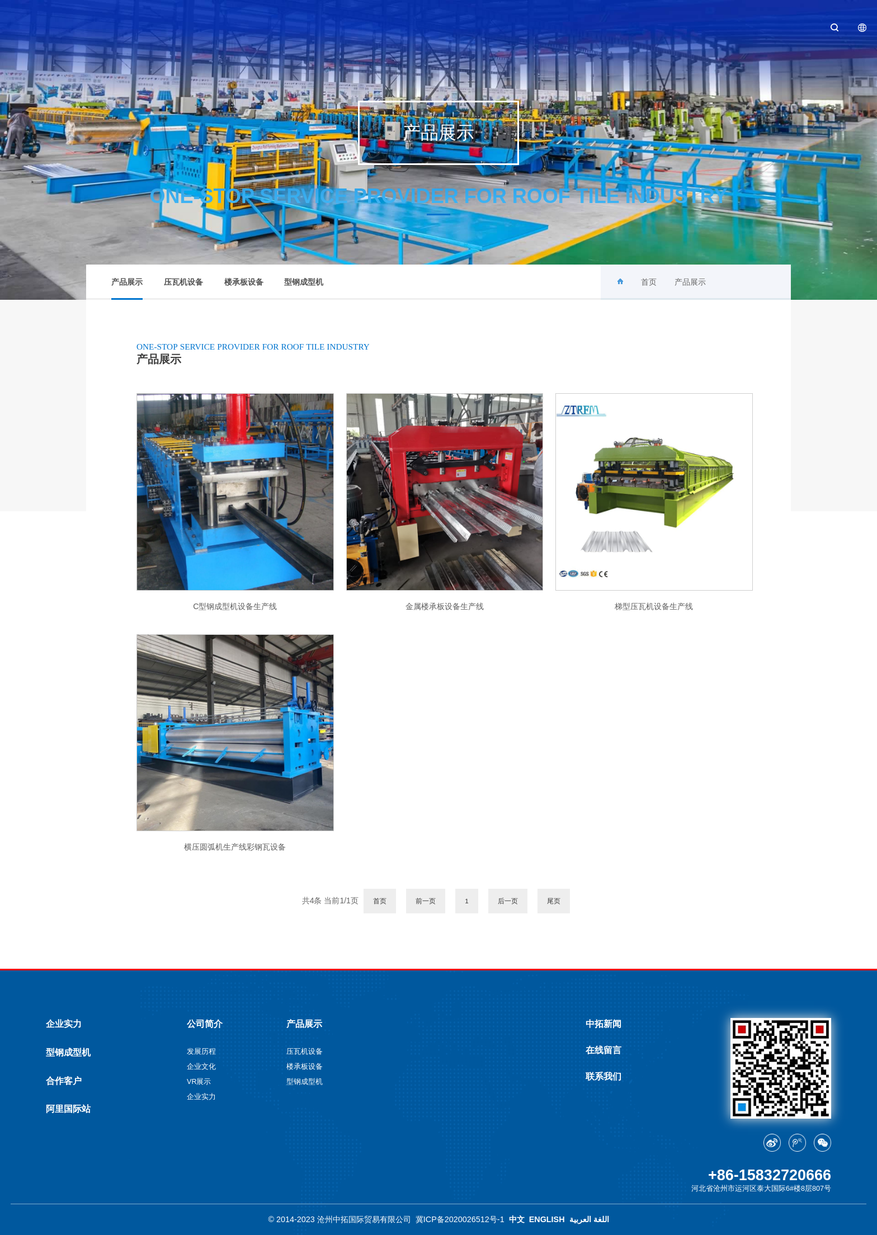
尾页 (553, 900)
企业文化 (201, 1067)
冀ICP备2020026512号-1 (460, 1219)
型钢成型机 (303, 281)
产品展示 (127, 288)
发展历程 (201, 1051)
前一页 (426, 900)
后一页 (508, 900)
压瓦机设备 (183, 281)
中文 (517, 1219)
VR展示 (199, 1082)
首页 (649, 281)
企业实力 (64, 1024)
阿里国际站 (68, 1109)
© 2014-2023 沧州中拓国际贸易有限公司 (339, 1219)
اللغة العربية (589, 1219)
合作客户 (64, 1081)
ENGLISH (547, 1219)
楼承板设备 (243, 281)
